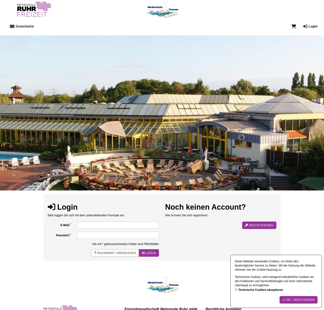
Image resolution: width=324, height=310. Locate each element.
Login (310, 26)
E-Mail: (65, 225)
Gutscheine (22, 26)
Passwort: (63, 235)
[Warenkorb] (293, 26)
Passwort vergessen (115, 253)
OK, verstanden (298, 299)
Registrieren (259, 225)
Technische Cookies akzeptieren (260, 289)
